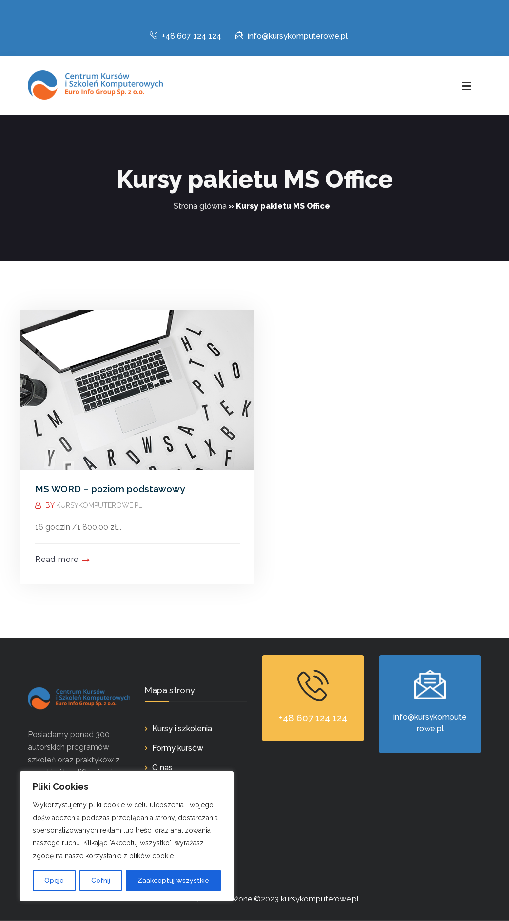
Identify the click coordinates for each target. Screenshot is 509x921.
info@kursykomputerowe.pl (291, 35)
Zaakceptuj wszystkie (173, 880)
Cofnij (100, 880)
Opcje (54, 880)
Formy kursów (177, 748)
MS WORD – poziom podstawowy (110, 488)
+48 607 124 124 (185, 35)
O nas (162, 768)
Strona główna (200, 206)
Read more (56, 559)
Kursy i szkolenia (182, 729)
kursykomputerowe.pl (100, 505)
